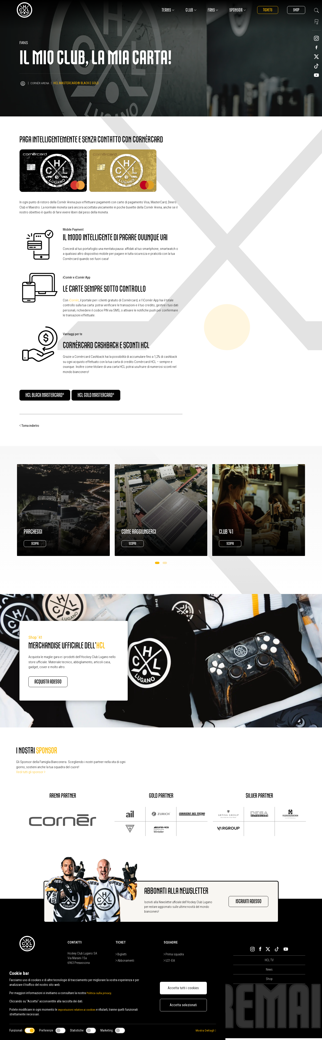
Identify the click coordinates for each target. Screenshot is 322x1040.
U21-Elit (169, 962)
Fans (208, 10)
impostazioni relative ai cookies (78, 1009)
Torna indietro (29, 427)
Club (186, 10)
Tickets (264, 10)
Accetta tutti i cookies (183, 988)
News (269, 971)
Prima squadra (174, 956)
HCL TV (269, 962)
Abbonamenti (125, 962)
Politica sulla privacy (99, 993)
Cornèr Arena (40, 83)
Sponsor (233, 10)
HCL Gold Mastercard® (112, 395)
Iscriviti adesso (244, 903)
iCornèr (74, 300)
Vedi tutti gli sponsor (30, 774)
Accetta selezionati (183, 1005)
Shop (295, 10)
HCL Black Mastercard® (50, 395)
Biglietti (121, 956)
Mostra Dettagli (205, 1030)
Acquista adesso (53, 683)
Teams (163, 10)
